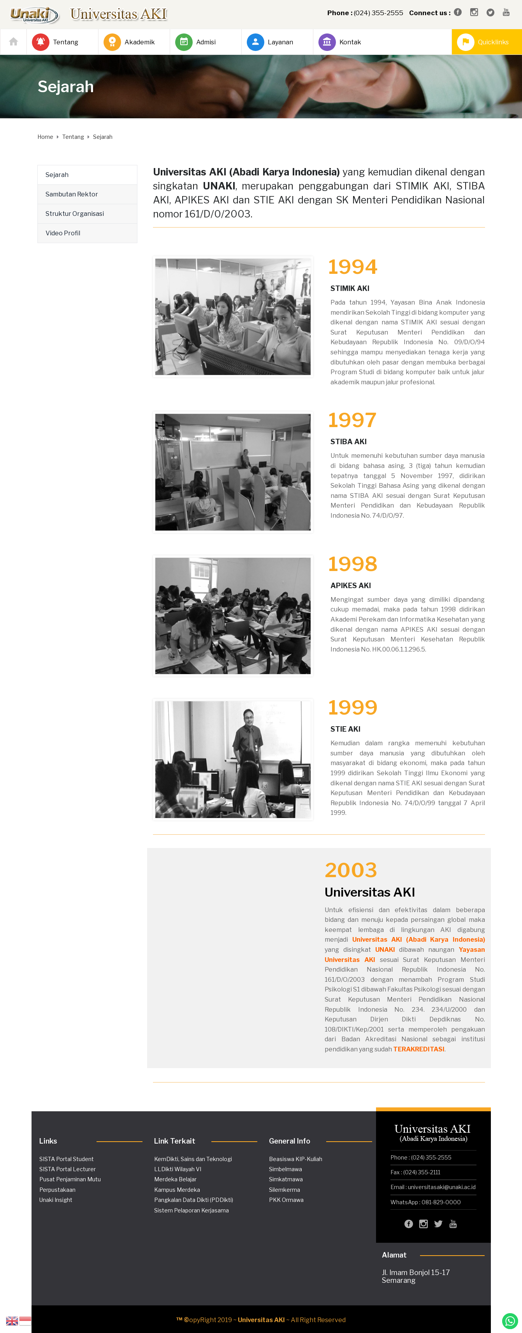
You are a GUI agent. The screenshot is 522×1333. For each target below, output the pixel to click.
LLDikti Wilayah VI (177, 1169)
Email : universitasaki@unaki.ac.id (433, 1187)
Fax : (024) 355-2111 (415, 1172)
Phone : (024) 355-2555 (421, 1157)
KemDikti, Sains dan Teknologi (193, 1159)
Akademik (129, 42)
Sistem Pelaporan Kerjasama (191, 1210)
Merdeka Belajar (175, 1179)
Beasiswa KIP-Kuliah (295, 1159)
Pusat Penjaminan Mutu (70, 1179)
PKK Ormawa (286, 1199)
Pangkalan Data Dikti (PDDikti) (193, 1199)
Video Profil (63, 233)
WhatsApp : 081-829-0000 (425, 1202)
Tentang (55, 42)
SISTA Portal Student (66, 1159)
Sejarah (57, 175)
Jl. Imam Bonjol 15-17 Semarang (416, 1276)
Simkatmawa (286, 1179)
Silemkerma (284, 1189)
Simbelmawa (285, 1169)
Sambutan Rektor (72, 194)
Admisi (195, 42)
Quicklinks (483, 42)
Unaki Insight (55, 1199)
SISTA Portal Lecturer (67, 1169)
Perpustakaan (57, 1189)
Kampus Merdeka (177, 1189)
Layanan (270, 42)
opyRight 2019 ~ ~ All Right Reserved (261, 1320)
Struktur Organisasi (75, 213)
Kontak (339, 42)
